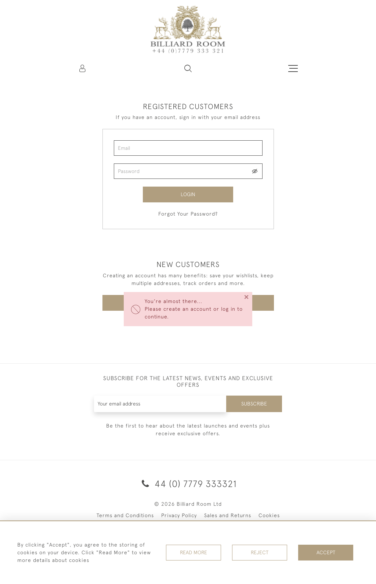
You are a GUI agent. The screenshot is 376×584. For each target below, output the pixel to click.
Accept (326, 552)
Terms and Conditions (125, 515)
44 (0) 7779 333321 (188, 483)
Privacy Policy (179, 515)
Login (188, 194)
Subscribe (254, 404)
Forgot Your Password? (188, 214)
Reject (259, 552)
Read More (193, 552)
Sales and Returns (227, 515)
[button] (188, 68)
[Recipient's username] (160, 404)
